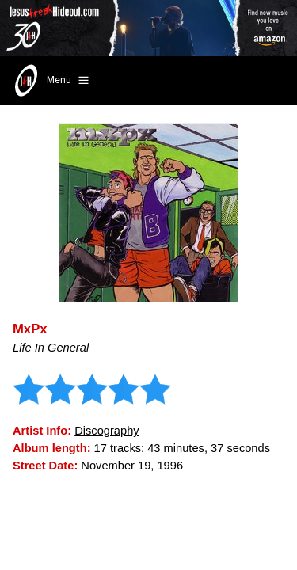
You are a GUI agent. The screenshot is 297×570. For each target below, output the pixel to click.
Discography (106, 430)
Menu (50, 81)
